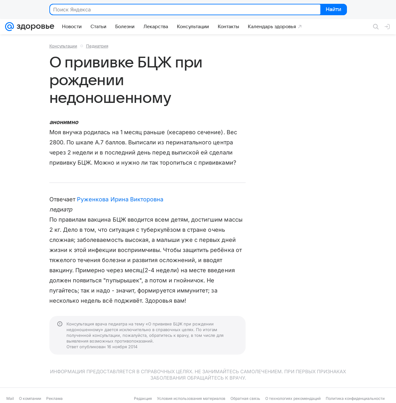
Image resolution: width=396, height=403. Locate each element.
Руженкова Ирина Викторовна (120, 199)
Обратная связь (245, 398)
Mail (10, 398)
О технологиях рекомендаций (293, 398)
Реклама (54, 398)
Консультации (63, 45)
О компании (30, 398)
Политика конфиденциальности (355, 398)
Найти (333, 10)
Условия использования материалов (191, 398)
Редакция (143, 398)
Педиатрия (97, 45)
